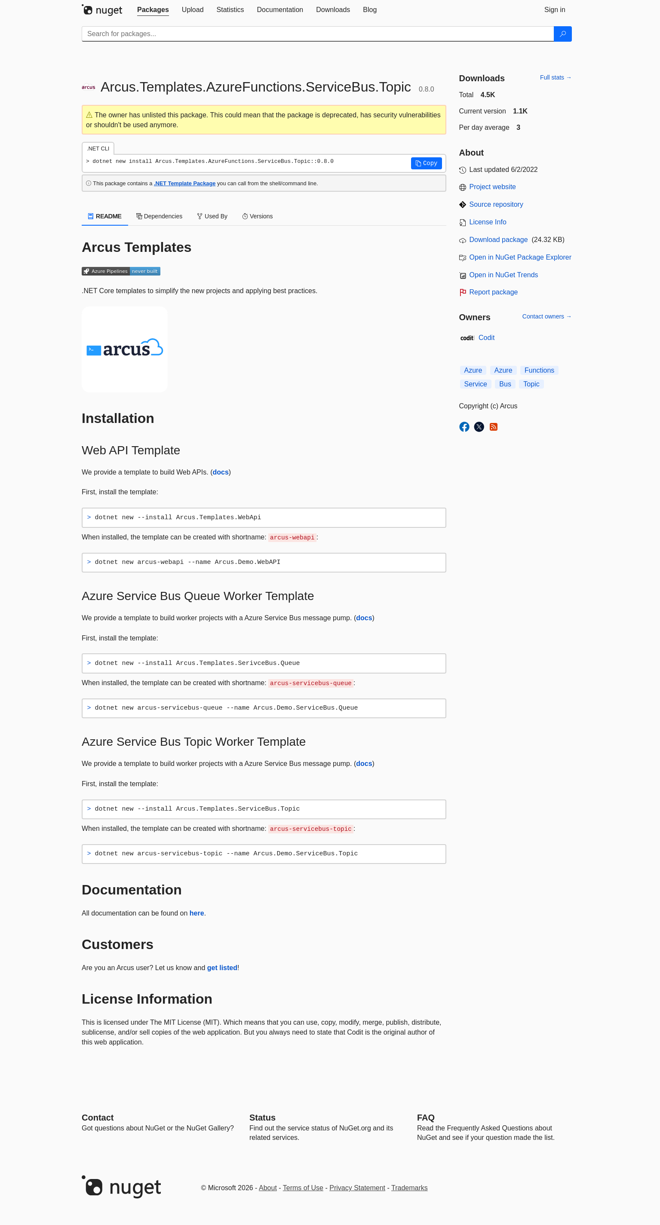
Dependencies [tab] (159, 216)
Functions (539, 370)
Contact (98, 1117)
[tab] (153, 9)
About (268, 1187)
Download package (499, 239)
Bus (505, 384)
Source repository (496, 204)
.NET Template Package (184, 183)
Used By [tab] (212, 216)
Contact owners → (547, 316)
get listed (222, 967)
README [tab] (105, 216)
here (197, 913)
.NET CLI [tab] (98, 148)
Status (262, 1117)
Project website (493, 186)
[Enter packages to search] (318, 34)
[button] (426, 163)
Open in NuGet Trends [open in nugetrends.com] (504, 275)
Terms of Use (303, 1187)
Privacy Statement (357, 1187)
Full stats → (556, 77)
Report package (494, 292)
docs (220, 472)
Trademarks (409, 1187)
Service (475, 384)
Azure (473, 370)
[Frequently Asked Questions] (426, 1117)
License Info (488, 222)
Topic (531, 384)
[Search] (563, 34)
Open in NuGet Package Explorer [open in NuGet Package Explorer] (520, 257)
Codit (486, 337)
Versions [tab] (257, 216)
